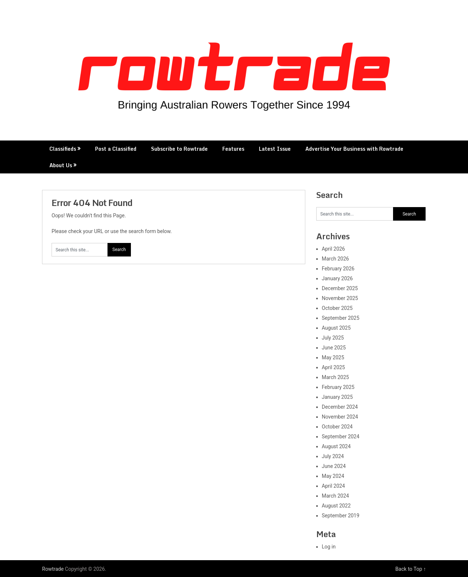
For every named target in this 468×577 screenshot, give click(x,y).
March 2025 (335, 377)
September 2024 (340, 436)
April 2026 (333, 249)
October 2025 (337, 308)
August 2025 (336, 328)
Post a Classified (115, 149)
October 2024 (337, 427)
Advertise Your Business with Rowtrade (354, 149)
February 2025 (338, 387)
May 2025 (333, 357)
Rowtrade (53, 569)
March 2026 (335, 259)
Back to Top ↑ (410, 569)
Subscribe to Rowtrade (179, 149)
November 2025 (340, 298)
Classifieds (62, 149)
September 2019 (340, 515)
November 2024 (340, 417)
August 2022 (336, 506)
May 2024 (333, 476)
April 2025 (333, 367)
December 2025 (340, 288)
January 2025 (337, 397)
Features (233, 149)
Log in (329, 547)
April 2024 (333, 486)
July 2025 (333, 338)
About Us (60, 165)
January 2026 (337, 278)
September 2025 (340, 318)
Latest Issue (275, 149)
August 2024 (336, 446)
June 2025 (334, 348)
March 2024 (335, 496)
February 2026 (338, 268)
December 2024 (340, 407)
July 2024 (333, 456)
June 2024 (334, 466)
